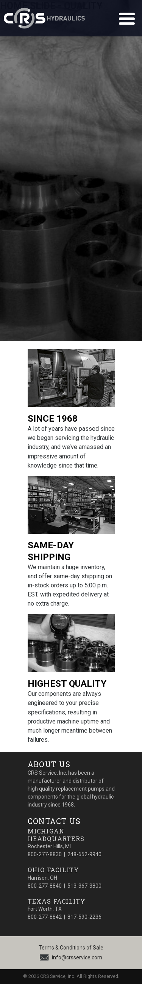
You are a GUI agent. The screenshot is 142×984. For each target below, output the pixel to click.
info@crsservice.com (77, 957)
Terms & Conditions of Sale (71, 947)
